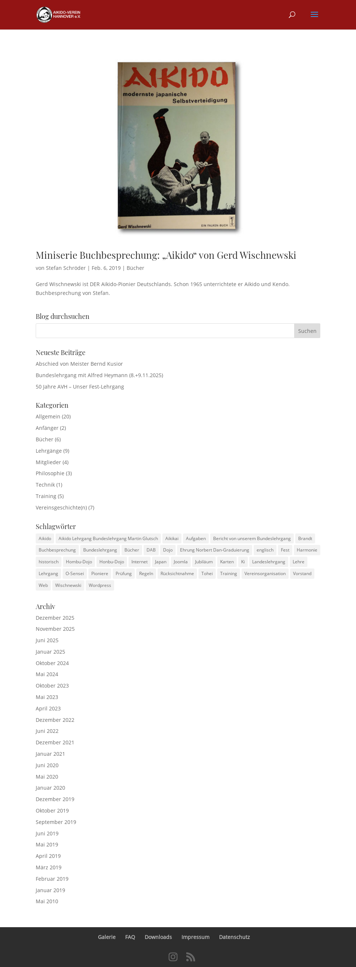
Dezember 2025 (55, 617)
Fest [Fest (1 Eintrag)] (285, 550)
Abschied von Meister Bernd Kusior (79, 363)
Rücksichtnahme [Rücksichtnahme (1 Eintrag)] (177, 573)
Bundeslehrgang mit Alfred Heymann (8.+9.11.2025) (99, 375)
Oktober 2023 (52, 685)
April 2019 (48, 855)
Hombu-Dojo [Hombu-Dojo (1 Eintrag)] (79, 562)
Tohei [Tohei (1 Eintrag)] (207, 573)
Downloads (158, 936)
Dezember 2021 (55, 742)
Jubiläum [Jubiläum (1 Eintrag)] (204, 562)
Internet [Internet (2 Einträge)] (139, 562)
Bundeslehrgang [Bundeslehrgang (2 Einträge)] (100, 550)
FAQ (130, 936)
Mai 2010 (47, 901)
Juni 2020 (47, 765)
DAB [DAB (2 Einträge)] (151, 550)
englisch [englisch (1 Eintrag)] (265, 550)
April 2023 (48, 708)
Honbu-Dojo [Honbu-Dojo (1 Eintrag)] (111, 562)
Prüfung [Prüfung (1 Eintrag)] (124, 573)
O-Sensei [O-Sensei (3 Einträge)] (75, 573)
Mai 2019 (47, 844)
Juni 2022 (47, 730)
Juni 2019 (47, 833)
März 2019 (48, 867)
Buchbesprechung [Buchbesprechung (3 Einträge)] (57, 550)
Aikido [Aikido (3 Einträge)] (45, 538)
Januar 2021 (50, 753)
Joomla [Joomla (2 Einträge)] (181, 562)
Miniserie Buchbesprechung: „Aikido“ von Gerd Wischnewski (166, 254)
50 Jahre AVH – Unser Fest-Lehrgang (80, 386)
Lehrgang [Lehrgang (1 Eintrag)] (48, 573)
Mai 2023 (47, 696)
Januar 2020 (50, 787)
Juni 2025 (47, 640)
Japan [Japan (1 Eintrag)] (160, 562)
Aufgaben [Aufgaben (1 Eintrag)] (196, 538)
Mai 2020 (47, 776)
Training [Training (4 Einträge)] (228, 573)
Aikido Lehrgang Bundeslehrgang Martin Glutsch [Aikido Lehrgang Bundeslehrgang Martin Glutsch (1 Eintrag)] (108, 538)
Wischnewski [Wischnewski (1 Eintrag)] (68, 585)
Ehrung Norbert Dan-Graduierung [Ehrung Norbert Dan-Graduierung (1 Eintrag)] (214, 550)
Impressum (195, 936)
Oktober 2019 (52, 810)
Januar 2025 (50, 651)
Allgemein (48, 416)
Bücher (135, 267)
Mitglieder (48, 462)
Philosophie (50, 473)
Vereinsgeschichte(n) (61, 507)
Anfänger (47, 427)
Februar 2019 (52, 878)
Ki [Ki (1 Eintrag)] (243, 562)
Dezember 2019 (55, 799)
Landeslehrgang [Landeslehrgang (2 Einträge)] (268, 562)
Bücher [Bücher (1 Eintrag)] (131, 550)
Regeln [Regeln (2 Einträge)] (146, 573)
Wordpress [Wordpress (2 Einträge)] (100, 585)
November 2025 (55, 628)
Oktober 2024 (52, 663)
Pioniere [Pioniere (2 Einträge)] (99, 573)
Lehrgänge (49, 450)
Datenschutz (234, 936)
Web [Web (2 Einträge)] (43, 585)
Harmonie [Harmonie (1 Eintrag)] (307, 550)
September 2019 (56, 821)
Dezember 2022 (55, 719)
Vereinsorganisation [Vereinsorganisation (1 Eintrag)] (265, 573)
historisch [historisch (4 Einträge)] (49, 562)
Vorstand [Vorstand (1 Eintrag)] (302, 573)
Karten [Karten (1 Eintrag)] (227, 562)
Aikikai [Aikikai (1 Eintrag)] (172, 538)
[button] (314, 19)
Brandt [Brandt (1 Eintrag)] (305, 538)
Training (46, 496)
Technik (45, 484)
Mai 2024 (47, 674)
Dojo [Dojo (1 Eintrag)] (168, 550)
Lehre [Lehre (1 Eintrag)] (298, 562)
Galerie (107, 936)
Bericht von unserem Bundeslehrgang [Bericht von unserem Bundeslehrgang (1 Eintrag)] (252, 538)
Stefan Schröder (66, 267)
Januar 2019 (50, 890)
